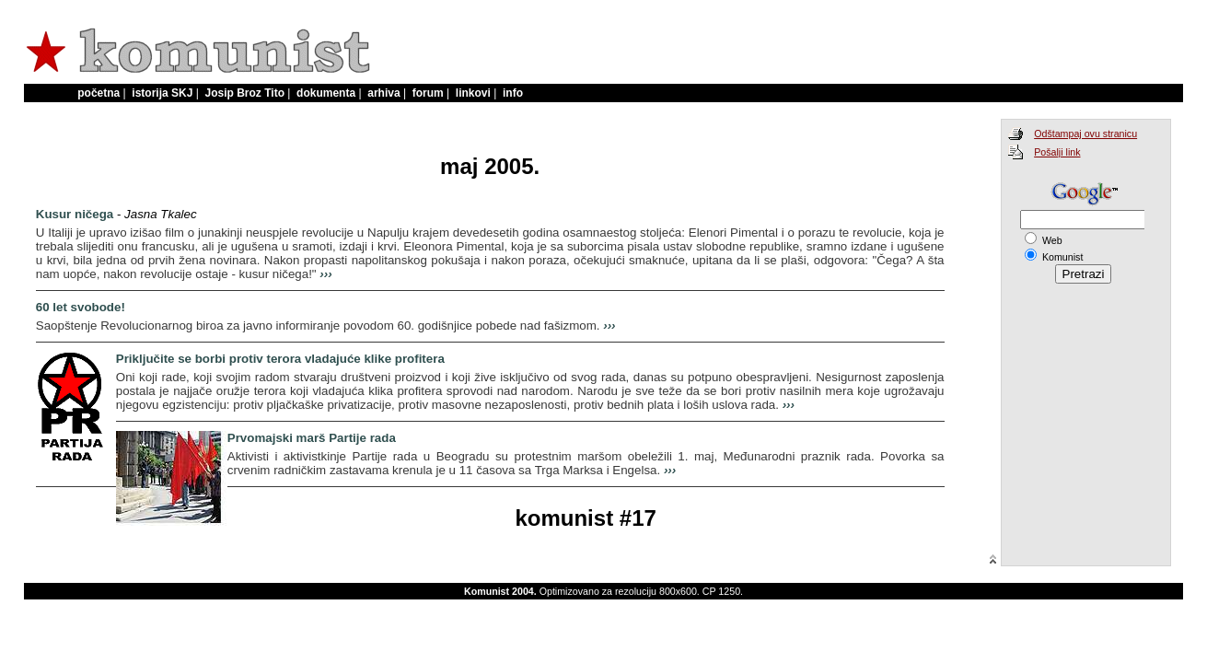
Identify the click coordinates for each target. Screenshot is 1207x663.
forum (428, 93)
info (513, 93)
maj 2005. (490, 166)
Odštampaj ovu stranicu (1085, 133)
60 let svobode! (80, 307)
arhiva (383, 93)
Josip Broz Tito (244, 93)
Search (1075, 247)
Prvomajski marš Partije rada (311, 438)
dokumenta (325, 93)
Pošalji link (1057, 151)
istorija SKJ (162, 93)
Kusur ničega (74, 214)
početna (98, 93)
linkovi (473, 93)
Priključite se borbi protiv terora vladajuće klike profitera (280, 359)
